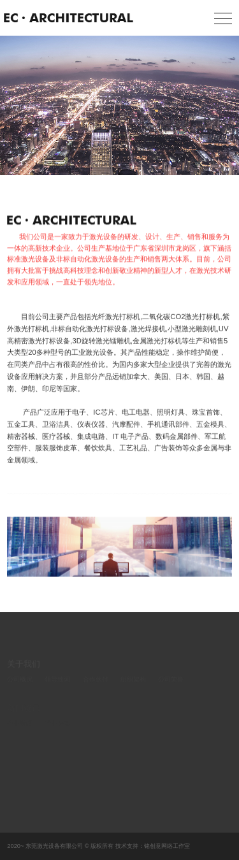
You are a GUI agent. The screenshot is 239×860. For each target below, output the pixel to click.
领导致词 (57, 681)
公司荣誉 (171, 681)
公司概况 (20, 681)
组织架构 (133, 681)
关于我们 (23, 666)
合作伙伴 (95, 681)
